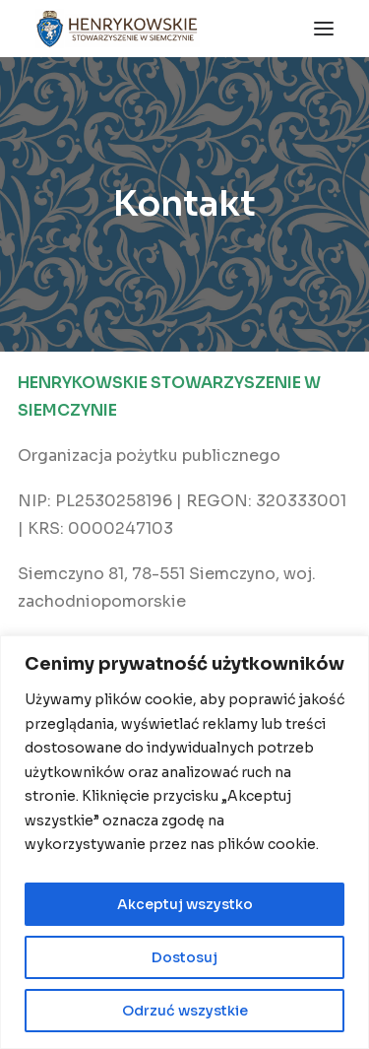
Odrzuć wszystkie (185, 1010)
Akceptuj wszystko (185, 904)
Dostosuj (184, 957)
